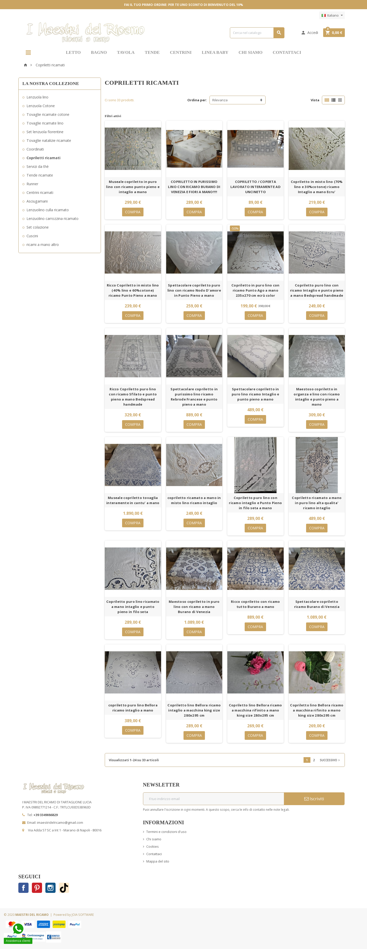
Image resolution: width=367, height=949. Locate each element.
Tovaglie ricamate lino (45, 123)
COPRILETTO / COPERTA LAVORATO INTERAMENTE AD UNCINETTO (255, 186)
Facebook (23, 888)
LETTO (73, 52)
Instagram (50, 888)
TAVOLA (126, 52)
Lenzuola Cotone (41, 105)
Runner (32, 183)
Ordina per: (197, 100)
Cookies (152, 846)
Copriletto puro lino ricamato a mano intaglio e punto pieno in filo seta (133, 606)
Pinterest (37, 888)
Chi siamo (153, 839)
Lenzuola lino (37, 97)
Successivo (330, 760)
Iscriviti (314, 799)
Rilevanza (220, 100)
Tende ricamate (40, 175)
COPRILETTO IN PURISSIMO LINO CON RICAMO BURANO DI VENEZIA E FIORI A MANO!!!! (194, 186)
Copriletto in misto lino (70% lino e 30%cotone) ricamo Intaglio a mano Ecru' (317, 186)
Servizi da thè (38, 166)
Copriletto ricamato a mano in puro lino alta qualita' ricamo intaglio (317, 502)
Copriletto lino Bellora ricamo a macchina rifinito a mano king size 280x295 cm (255, 710)
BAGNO (99, 52)
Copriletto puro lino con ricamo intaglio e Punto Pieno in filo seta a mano (255, 502)
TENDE (152, 52)
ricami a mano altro (43, 244)
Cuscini (32, 235)
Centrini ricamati (40, 192)
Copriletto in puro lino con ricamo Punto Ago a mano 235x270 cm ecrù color (255, 290)
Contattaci (154, 854)
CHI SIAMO (251, 52)
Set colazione (38, 227)
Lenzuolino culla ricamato (48, 209)
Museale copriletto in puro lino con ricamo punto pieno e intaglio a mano (133, 186)
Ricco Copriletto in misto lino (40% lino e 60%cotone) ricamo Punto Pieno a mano (133, 290)
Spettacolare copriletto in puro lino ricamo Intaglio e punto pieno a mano (255, 394)
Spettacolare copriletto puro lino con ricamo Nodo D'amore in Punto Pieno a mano (194, 290)
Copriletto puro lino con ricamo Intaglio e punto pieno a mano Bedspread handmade (317, 290)
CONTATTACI (287, 52)
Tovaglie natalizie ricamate (49, 140)
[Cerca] (257, 32)
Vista (315, 100)
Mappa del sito (157, 861)
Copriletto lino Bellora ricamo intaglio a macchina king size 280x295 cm (194, 710)
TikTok (64, 888)
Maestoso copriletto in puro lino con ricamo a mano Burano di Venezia (194, 606)
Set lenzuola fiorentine (45, 131)
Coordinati (35, 149)
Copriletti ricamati (43, 157)
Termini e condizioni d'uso (166, 831)
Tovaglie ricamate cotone (48, 114)
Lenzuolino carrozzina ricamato (52, 218)
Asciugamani (37, 201)
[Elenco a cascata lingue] (332, 15)
